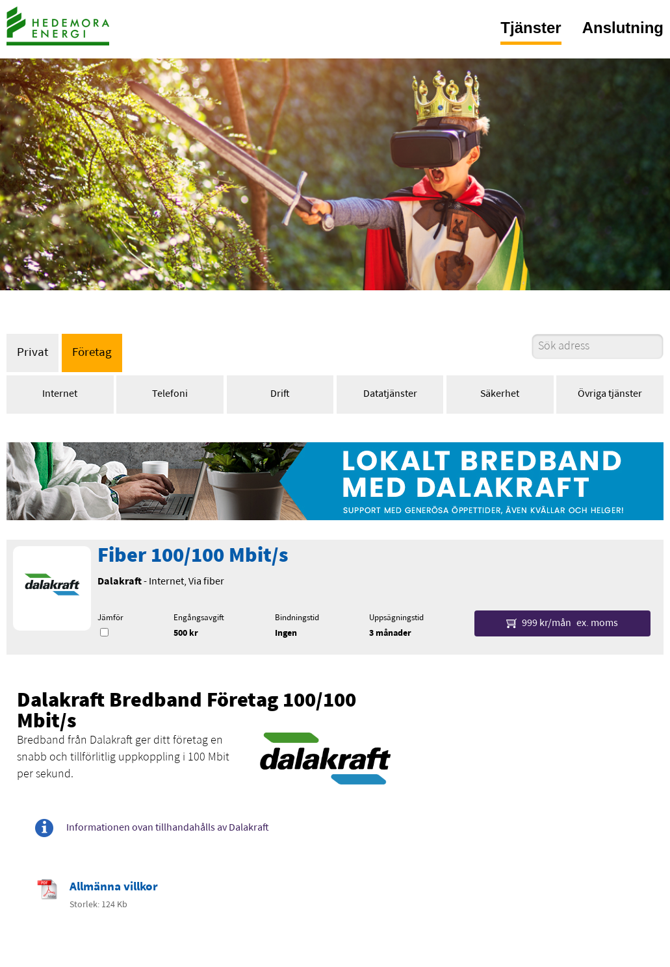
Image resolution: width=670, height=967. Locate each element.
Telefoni (170, 394)
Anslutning (623, 27)
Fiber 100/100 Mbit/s (192, 556)
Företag (92, 353)
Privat (32, 353)
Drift (280, 394)
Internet (59, 394)
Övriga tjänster (610, 394)
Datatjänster (390, 394)
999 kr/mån (562, 623)
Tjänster (530, 27)
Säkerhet (499, 394)
